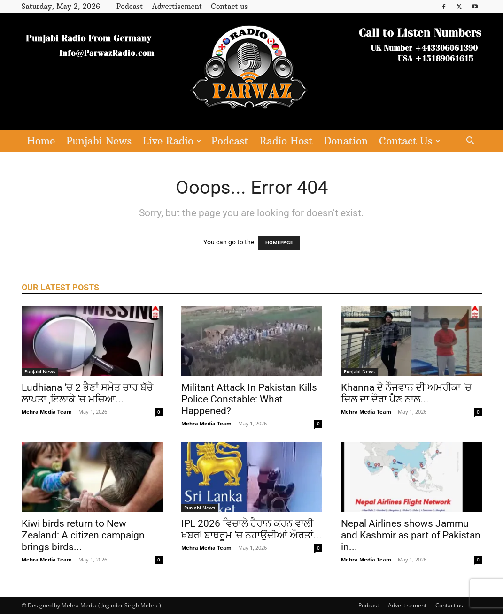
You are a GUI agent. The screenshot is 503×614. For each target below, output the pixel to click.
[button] (470, 141)
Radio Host (286, 141)
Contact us (229, 6)
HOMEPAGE (279, 243)
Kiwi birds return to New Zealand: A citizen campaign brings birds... (83, 535)
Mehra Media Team (47, 411)
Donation (346, 141)
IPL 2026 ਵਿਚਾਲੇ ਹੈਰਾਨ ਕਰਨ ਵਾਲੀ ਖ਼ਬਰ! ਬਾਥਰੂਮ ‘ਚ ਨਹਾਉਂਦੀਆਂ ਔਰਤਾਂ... (251, 529)
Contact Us (409, 141)
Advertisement (177, 6)
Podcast (129, 6)
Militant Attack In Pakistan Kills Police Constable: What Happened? (249, 399)
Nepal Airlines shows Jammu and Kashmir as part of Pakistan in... (410, 535)
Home (41, 141)
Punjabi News (99, 141)
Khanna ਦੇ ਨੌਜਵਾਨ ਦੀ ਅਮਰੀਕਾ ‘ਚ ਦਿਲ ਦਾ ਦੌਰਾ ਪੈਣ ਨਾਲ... (406, 393)
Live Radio (172, 141)
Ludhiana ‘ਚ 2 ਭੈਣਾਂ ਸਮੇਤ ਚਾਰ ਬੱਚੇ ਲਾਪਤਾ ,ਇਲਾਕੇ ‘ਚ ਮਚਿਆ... (87, 393)
